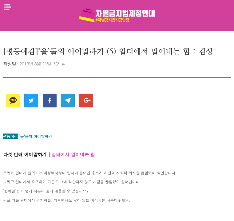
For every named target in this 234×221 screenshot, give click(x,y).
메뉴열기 (7, 7)
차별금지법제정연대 (117, 15)
